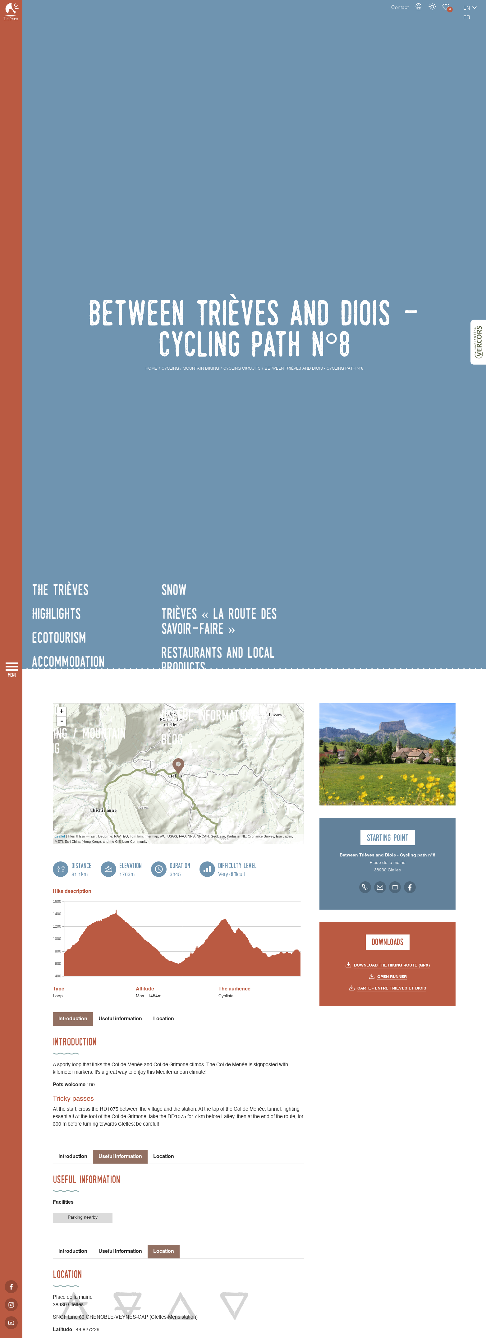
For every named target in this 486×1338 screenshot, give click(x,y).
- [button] (61, 721)
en (445, 14)
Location (163, 1019)
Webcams (397, 13)
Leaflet (60, 836)
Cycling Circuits (424, 13)
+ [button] (62, 712)
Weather (410, 13)
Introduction (72, 1156)
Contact (378, 14)
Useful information (120, 1019)
